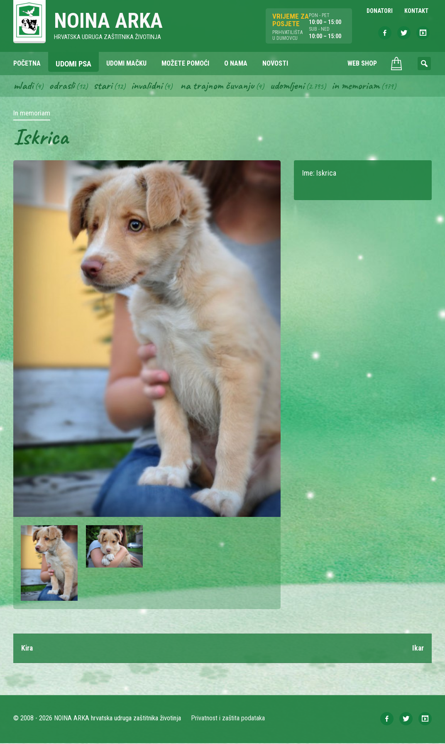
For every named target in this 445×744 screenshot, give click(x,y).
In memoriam (359, 86)
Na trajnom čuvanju (219, 86)
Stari (103, 86)
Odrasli (62, 86)
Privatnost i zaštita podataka (228, 719)
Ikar (418, 649)
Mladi (23, 86)
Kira (27, 649)
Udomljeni (290, 86)
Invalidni (148, 86)
